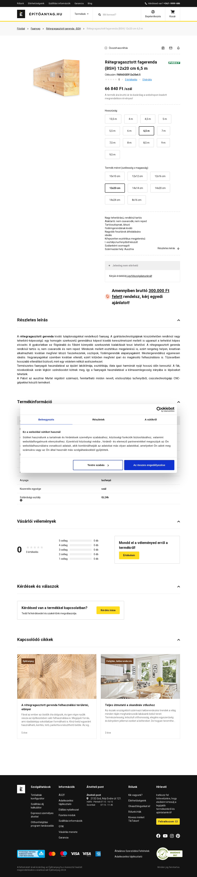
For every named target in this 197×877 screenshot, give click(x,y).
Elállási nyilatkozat (69, 809)
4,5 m (148, 119)
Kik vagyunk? (135, 795)
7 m (163, 130)
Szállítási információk (59, 3)
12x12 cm (137, 176)
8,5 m (146, 142)
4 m (131, 119)
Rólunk (20, 3)
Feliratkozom (168, 821)
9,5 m (112, 154)
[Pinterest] (178, 836)
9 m (163, 142)
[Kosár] (172, 14)
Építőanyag (28, 661)
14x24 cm (114, 200)
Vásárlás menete (68, 832)
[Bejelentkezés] (153, 14)
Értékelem (129, 555)
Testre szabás (98, 465)
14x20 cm (160, 188)
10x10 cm (114, 176)
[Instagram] (172, 836)
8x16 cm (136, 200)
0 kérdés (147, 79)
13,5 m (113, 119)
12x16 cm (160, 176)
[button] (81, 14)
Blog (90, 3)
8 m (129, 142)
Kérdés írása (108, 610)
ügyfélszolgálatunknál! (139, 276)
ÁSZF (62, 795)
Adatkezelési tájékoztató (128, 856)
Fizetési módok (67, 815)
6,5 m (146, 130)
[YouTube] (165, 836)
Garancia (79, 3)
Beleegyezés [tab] (46, 419)
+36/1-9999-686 (172, 3)
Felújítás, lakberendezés (119, 661)
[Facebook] (158, 836)
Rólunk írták (134, 811)
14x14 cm (137, 188)
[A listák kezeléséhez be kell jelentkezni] (165, 48)
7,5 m (112, 142)
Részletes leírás (169, 248)
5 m (165, 119)
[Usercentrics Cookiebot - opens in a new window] (159, 409)
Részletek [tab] (98, 419)
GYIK (61, 826)
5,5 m (112, 130)
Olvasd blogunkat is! (139, 806)
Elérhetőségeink (36, 3)
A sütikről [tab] (151, 419)
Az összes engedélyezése (149, 465)
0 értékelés (131, 79)
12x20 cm (114, 188)
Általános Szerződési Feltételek (132, 851)
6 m (129, 130)
